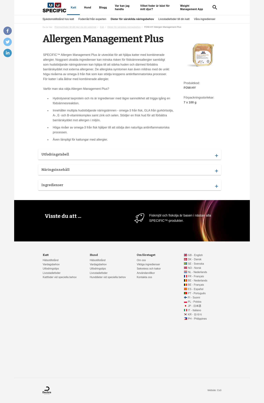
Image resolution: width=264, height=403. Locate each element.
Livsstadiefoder (52, 273)
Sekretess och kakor (149, 268)
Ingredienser (129, 186)
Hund (87, 7)
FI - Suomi (194, 297)
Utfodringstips (51, 268)
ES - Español (195, 289)
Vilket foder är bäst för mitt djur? (155, 7)
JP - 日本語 (194, 305)
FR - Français (196, 276)
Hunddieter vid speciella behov (108, 277)
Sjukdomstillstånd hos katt (58, 19)
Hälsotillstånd (51, 260)
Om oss (141, 260)
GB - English (195, 255)
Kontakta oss (144, 277)
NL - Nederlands (197, 272)
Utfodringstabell (129, 155)
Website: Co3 (214, 390)
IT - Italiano (194, 310)
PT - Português (197, 293)
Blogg (103, 7)
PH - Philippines (197, 318)
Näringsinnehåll (129, 171)
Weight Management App (191, 7)
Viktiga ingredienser (148, 264)
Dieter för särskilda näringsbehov (132, 19)
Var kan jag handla (122, 7)
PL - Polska (194, 301)
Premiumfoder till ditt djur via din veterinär (75, 27)
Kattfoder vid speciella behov (60, 277)
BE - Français (196, 284)
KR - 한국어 (195, 314)
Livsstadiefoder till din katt (173, 19)
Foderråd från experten (92, 19)
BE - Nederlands (197, 280)
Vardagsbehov (51, 264)
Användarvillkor (146, 273)
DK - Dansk (195, 259)
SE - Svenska (196, 263)
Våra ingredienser (205, 19)
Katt (73, 7)
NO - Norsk (194, 267)
